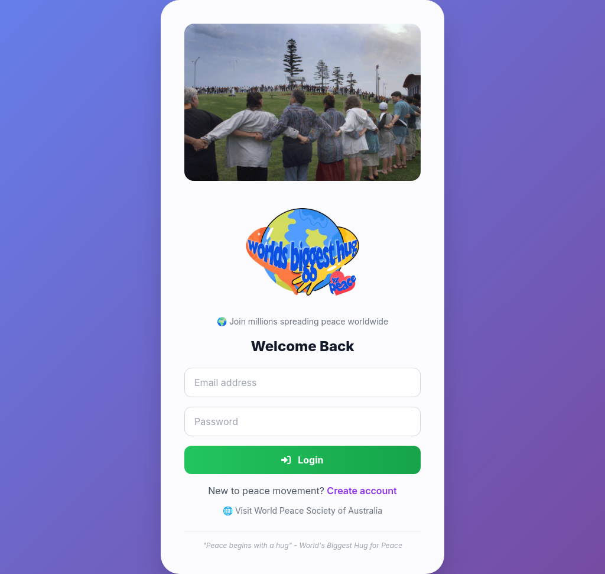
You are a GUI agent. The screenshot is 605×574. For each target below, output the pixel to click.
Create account (361, 491)
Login (302, 460)
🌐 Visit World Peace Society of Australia (302, 510)
